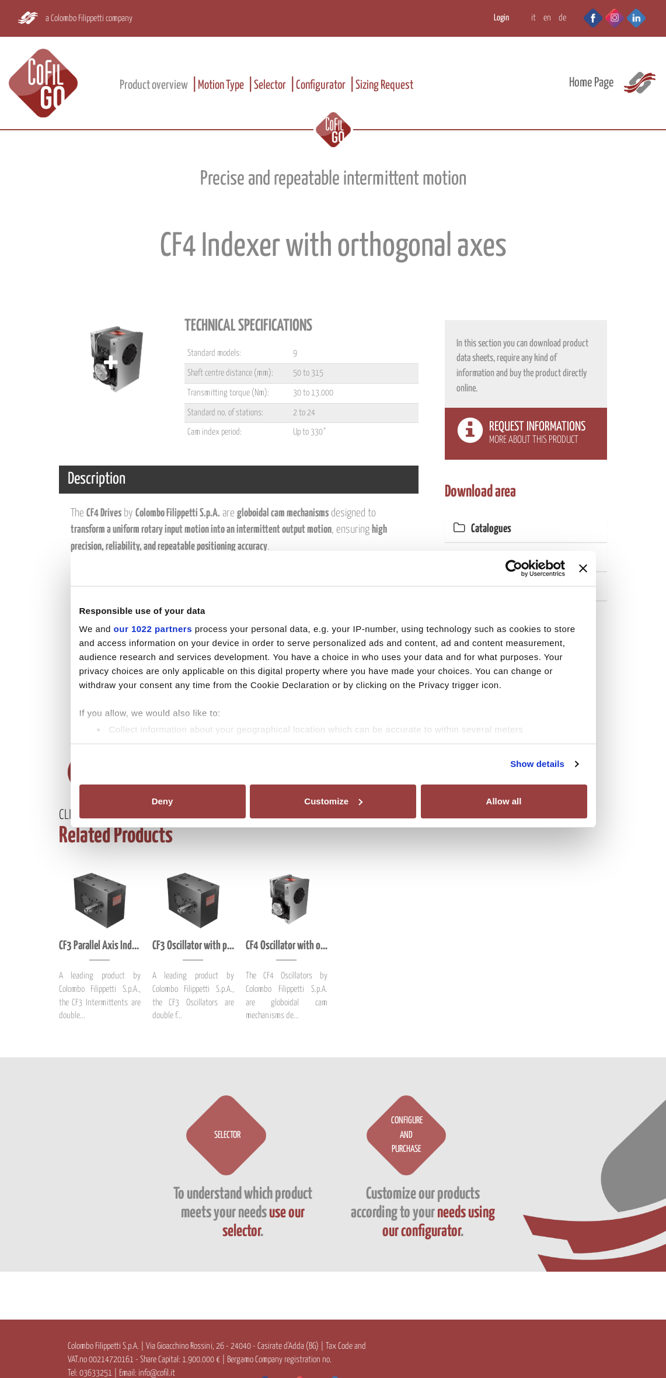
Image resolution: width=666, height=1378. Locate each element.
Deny (162, 801)
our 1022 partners (153, 629)
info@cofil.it (156, 1373)
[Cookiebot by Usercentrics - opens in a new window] (514, 568)
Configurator (321, 85)
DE (562, 17)
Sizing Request (384, 85)
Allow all (504, 801)
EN (547, 17)
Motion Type (221, 85)
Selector (270, 85)
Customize (333, 801)
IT (533, 17)
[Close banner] (583, 568)
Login (501, 17)
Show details (537, 764)
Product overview (154, 85)
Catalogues (482, 528)
